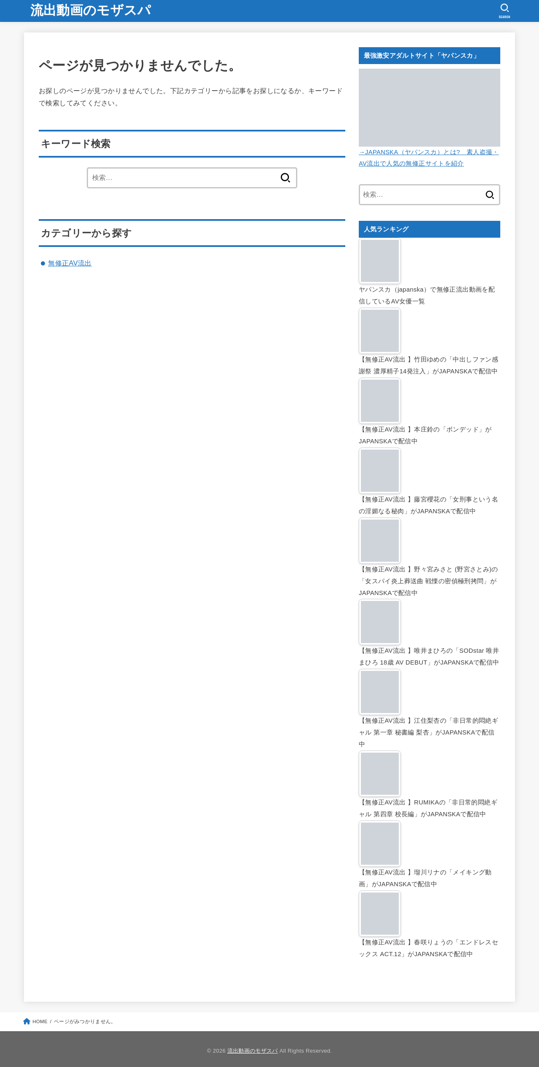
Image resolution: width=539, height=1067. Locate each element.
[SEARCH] (504, 11)
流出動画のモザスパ (90, 10)
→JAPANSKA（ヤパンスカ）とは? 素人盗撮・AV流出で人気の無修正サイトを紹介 (429, 152)
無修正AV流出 (70, 263)
